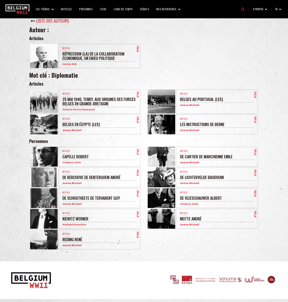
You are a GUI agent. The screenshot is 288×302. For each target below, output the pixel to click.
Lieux (103, 9)
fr (276, 9)
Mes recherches (166, 9)
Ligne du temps (123, 9)
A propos (258, 9)
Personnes (86, 9)
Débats (144, 9)
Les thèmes (43, 9)
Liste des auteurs (52, 20)
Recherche (243, 9)
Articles (66, 9)
